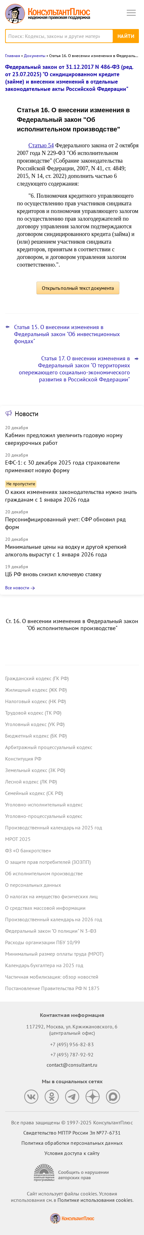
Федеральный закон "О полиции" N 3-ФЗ (50, 931)
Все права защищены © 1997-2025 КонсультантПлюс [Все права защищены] (72, 1122)
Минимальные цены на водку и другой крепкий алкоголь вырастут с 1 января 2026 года (65, 550)
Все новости (17, 588)
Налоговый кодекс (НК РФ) (35, 701)
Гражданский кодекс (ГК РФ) (37, 678)
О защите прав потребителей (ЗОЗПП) (48, 862)
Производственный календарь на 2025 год (53, 827)
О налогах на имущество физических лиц (51, 896)
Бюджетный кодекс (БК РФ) (36, 735)
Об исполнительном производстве (44, 873)
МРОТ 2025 (18, 839)
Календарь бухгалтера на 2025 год (44, 965)
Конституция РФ (23, 758)
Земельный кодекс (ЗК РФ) (35, 770)
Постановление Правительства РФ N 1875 (52, 988)
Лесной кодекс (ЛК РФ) (31, 781)
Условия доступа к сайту (71, 1153)
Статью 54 (41, 145)
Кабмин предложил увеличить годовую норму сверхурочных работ (63, 438)
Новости (26, 413)
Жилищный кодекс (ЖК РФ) (36, 690)
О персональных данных (33, 885)
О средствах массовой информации (45, 908)
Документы (34, 55)
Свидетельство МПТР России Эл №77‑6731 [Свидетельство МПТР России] (72, 1132)
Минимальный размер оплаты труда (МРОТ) (54, 954)
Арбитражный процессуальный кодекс (48, 747)
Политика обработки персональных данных (72, 1143)
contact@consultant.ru (72, 1065)
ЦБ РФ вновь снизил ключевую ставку (53, 574)
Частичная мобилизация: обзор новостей (51, 977)
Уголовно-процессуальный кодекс (43, 816)
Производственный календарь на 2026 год (53, 919)
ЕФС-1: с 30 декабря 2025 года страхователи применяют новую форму (62, 466)
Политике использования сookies (95, 1200)
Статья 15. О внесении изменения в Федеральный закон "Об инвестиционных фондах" (67, 334)
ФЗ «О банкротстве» (28, 850)
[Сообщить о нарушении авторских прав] (72, 1172)
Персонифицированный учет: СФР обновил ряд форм (65, 523)
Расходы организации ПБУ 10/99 (42, 942)
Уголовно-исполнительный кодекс (44, 804)
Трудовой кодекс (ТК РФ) (33, 712)
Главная (12, 55)
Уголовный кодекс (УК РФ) (34, 724)
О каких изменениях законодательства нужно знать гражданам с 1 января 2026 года (70, 495)
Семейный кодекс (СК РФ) (34, 793)
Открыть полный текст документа (78, 288)
